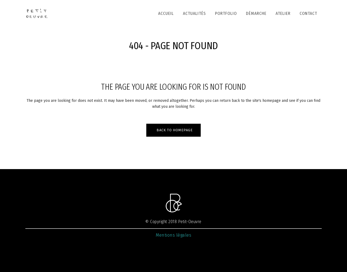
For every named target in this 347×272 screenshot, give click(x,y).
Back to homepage (175, 130)
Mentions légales (173, 235)
